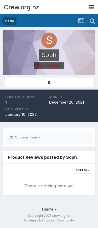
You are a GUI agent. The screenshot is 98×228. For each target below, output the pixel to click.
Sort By (83, 170)
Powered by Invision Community (49, 220)
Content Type (25, 137)
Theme (49, 209)
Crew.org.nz (21, 7)
